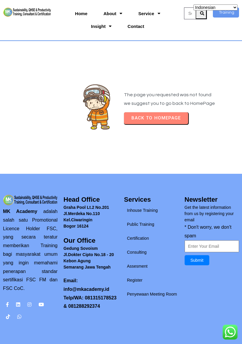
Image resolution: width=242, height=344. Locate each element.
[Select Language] (216, 7)
